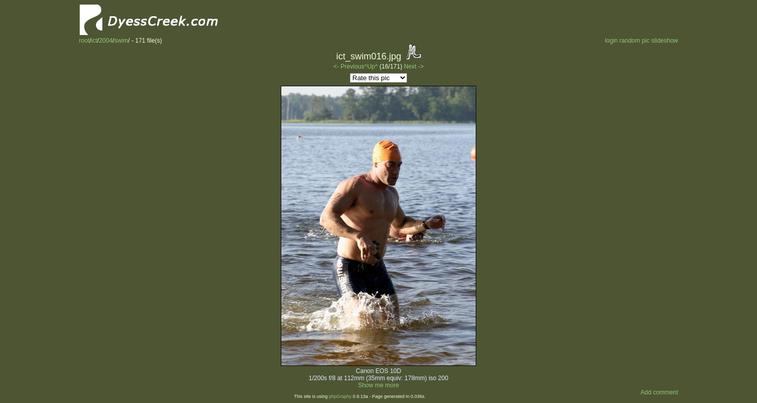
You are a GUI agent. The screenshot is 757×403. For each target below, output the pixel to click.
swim (121, 40)
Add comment (659, 392)
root (84, 40)
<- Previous (348, 66)
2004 (106, 40)
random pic (634, 40)
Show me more (378, 385)
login (611, 40)
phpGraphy (340, 396)
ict (94, 40)
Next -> (414, 66)
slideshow (664, 40)
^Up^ (371, 66)
